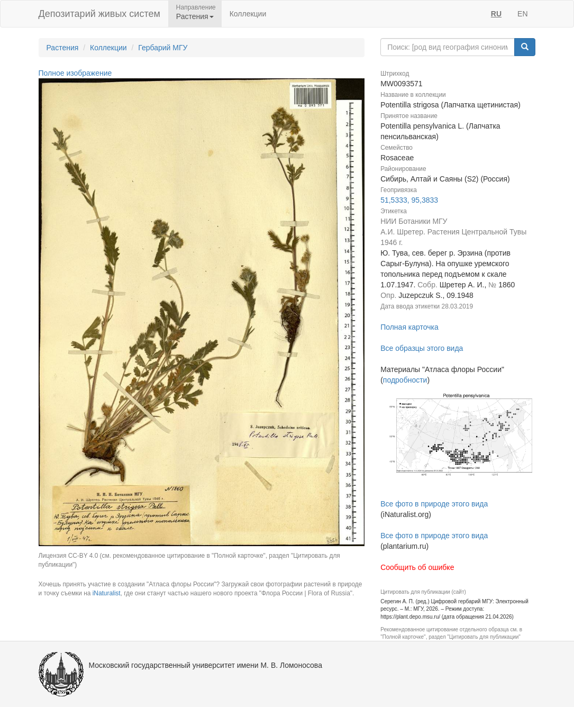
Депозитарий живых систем (99, 13)
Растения (63, 47)
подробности (405, 380)
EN (522, 14)
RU (496, 14)
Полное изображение (75, 73)
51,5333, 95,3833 (409, 200)
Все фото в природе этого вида (434, 504)
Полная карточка (409, 327)
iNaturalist (107, 593)
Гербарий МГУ (162, 47)
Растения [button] (195, 16)
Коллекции (248, 14)
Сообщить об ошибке (417, 567)
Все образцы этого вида (421, 348)
